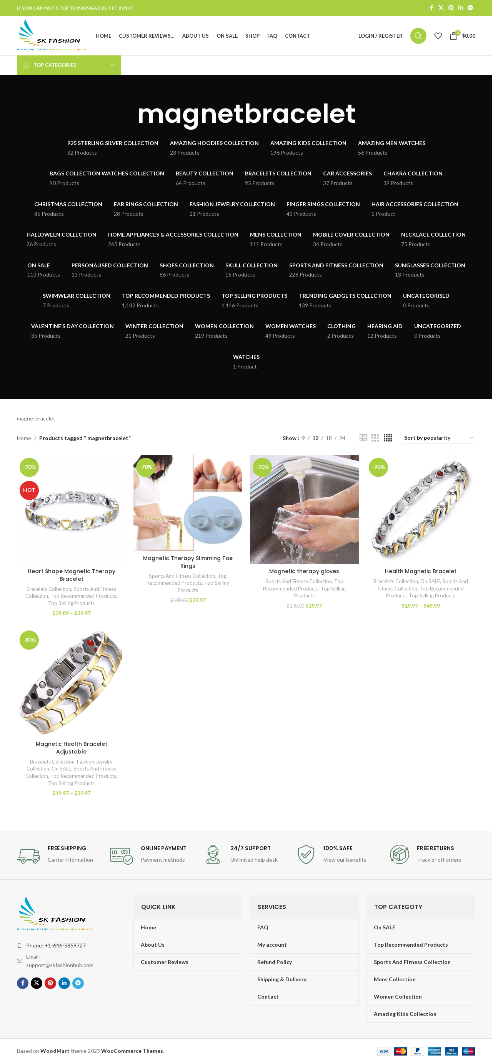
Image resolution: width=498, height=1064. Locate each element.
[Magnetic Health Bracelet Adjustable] (71, 683)
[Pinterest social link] (451, 8)
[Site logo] (53, 35)
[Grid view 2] (363, 439)
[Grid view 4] (388, 439)
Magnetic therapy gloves (304, 571)
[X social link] (441, 8)
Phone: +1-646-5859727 (56, 945)
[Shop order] (439, 438)
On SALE (431, 582)
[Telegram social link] (470, 8)
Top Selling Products (71, 603)
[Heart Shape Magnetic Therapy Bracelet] (71, 510)
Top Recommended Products (83, 596)
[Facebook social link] (431, 8)
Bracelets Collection (49, 589)
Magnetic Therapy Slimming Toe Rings (188, 562)
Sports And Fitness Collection (182, 576)
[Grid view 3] (375, 439)
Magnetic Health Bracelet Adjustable (71, 748)
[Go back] (127, 114)
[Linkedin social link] (460, 8)
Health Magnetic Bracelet (421, 571)
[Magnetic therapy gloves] (304, 510)
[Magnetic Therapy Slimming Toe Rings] (187, 504)
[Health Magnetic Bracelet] (420, 510)
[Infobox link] (59, 856)
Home (24, 438)
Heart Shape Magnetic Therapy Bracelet (71, 575)
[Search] (418, 36)
